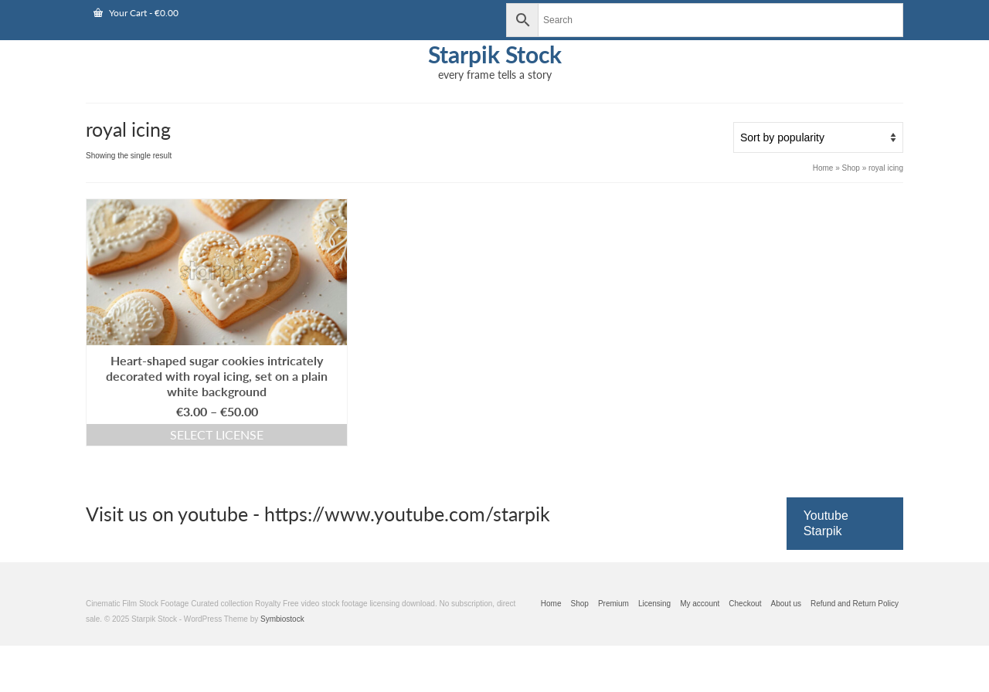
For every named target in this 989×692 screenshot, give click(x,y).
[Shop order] (818, 137)
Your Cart (135, 13)
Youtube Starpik (826, 523)
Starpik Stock (495, 54)
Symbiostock (282, 619)
